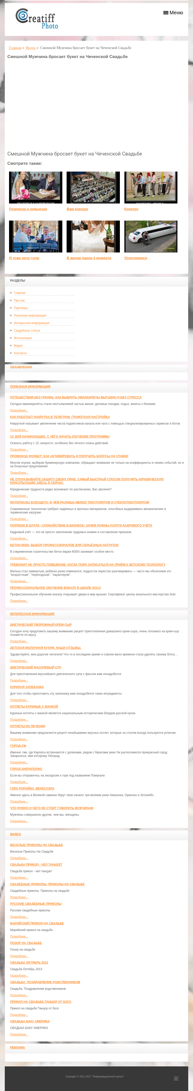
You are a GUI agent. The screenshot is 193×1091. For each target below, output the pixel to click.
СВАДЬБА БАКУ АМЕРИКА (30, 1021)
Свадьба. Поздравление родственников (45, 982)
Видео (18, 345)
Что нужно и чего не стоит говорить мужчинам (51, 808)
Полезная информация (30, 315)
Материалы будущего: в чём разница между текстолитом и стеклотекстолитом (79, 502)
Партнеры (21, 308)
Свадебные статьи (27, 330)
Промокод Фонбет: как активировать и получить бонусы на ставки (69, 456)
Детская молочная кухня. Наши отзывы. (45, 648)
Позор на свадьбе (26, 943)
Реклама (17, 1047)
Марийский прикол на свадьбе (37, 923)
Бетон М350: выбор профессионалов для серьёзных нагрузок (64, 545)
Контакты (20, 353)
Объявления (21, 367)
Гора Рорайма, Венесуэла (32, 788)
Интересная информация (31, 323)
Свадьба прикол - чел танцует (36, 864)
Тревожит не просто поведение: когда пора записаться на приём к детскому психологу (87, 564)
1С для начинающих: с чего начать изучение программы (59, 436)
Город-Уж (18, 746)
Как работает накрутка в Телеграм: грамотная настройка (60, 417)
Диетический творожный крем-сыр (41, 625)
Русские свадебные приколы (36, 904)
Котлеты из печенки (27, 726)
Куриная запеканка (27, 687)
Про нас (19, 300)
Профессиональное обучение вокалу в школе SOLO (55, 588)
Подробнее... (19, 410)
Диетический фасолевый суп (35, 667)
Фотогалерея (23, 338)
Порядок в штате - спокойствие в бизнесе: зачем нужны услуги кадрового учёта (81, 525)
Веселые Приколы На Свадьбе (36, 845)
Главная (19, 293)
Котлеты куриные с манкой (34, 706)
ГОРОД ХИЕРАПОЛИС (26, 769)
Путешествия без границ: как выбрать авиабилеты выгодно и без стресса (75, 397)
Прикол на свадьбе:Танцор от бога (40, 1002)
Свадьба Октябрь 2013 (29, 962)
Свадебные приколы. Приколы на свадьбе (47, 884)
